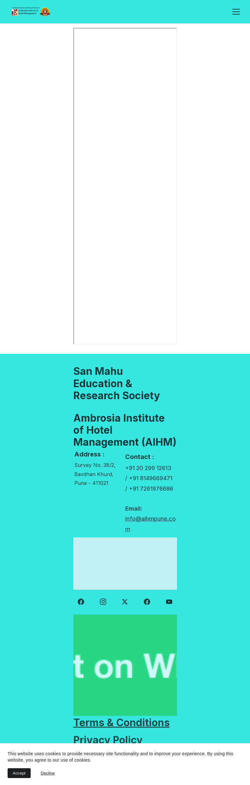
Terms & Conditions (121, 723)
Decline (48, 773)
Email (133, 512)
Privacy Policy (108, 740)
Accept (19, 773)
